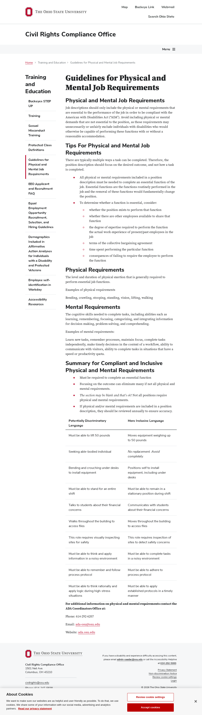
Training (34, 116)
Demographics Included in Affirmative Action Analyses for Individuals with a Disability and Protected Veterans (40, 253)
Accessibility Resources (37, 301)
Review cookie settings (150, 705)
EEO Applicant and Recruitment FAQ (40, 189)
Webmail (167, 7)
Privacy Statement (167, 670)
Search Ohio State (161, 16)
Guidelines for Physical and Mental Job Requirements (38, 167)
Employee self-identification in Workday (39, 285)
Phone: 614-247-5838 (39, 688)
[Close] (195, 710)
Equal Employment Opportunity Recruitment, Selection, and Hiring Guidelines (40, 215)
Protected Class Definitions (40, 147)
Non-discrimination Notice (163, 673)
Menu (166, 49)
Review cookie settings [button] (164, 677)
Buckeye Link (144, 7)
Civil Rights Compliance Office (70, 34)
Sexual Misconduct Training (36, 131)
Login (174, 681)
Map (125, 7)
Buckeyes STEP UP (39, 103)
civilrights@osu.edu (37, 682)
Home (29, 62)
